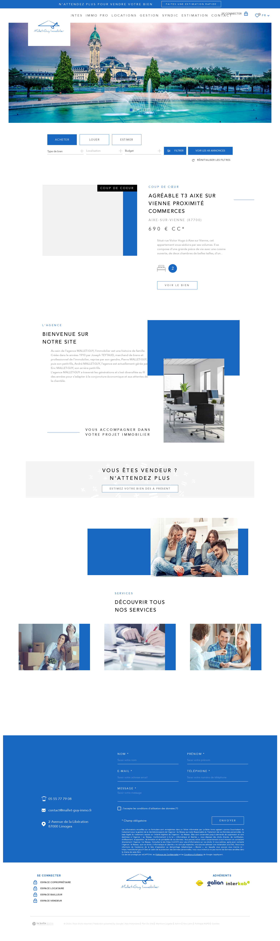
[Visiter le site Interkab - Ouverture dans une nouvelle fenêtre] (238, 883)
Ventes (74, 15)
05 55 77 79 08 (60, 799)
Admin (178, 923)
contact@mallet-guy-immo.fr (70, 810)
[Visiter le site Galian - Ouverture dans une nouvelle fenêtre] (215, 883)
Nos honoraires (132, 923)
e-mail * (125, 771)
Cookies (215, 924)
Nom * (123, 754)
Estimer (126, 139)
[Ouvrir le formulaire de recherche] (175, 151)
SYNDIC (170, 15)
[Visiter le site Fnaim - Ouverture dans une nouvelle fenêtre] (199, 883)
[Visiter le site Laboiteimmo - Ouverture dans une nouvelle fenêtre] (42, 923)
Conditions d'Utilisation (193, 854)
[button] (131, 110)
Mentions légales (164, 923)
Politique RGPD (202, 923)
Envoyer (227, 820)
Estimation (195, 15)
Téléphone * (198, 771)
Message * (127, 788)
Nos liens (187, 923)
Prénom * (196, 754)
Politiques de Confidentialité (167, 854)
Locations (124, 15)
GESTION (149, 15)
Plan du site (148, 923)
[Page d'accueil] (49, 27)
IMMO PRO (97, 15)
